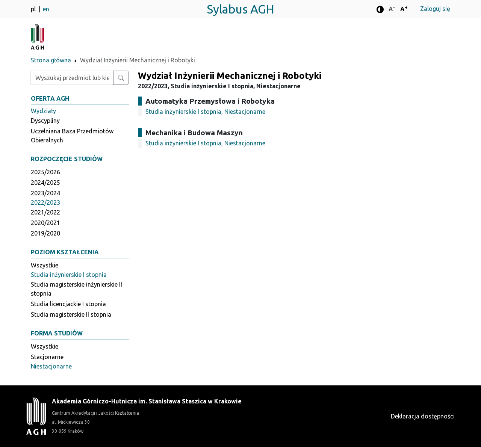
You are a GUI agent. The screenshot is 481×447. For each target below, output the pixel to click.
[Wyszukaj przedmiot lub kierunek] (121, 78)
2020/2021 (45, 222)
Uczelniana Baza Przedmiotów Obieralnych (72, 135)
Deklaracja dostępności (423, 416)
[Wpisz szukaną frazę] (71, 78)
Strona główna (51, 60)
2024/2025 (45, 182)
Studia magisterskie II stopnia (71, 314)
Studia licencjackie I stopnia (68, 304)
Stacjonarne (47, 356)
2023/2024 (45, 193)
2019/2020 (45, 233)
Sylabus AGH (240, 9)
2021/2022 (45, 212)
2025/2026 (45, 172)
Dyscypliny (45, 120)
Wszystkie (44, 265)
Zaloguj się (435, 8)
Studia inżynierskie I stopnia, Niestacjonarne (205, 111)
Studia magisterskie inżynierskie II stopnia (76, 289)
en (46, 9)
